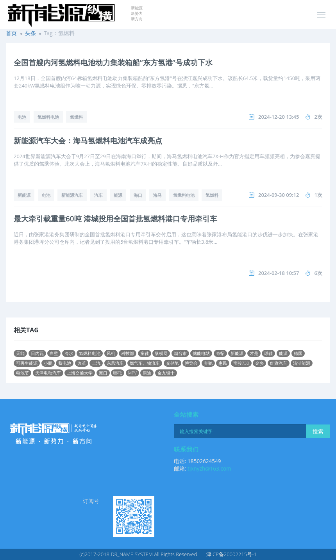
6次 (318, 272)
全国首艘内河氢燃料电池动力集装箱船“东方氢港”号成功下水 (113, 62)
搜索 (318, 431)
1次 (318, 194)
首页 (11, 33)
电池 (22, 117)
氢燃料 (76, 117)
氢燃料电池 (48, 117)
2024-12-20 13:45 (278, 116)
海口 (138, 195)
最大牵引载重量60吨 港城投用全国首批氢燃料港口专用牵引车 (115, 219)
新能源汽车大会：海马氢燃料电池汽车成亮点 (88, 141)
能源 (118, 195)
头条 (30, 33)
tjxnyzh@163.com (209, 468)
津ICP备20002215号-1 (231, 554)
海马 (157, 195)
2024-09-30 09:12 (278, 194)
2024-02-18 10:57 (278, 272)
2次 (318, 116)
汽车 (98, 195)
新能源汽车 (72, 195)
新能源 (24, 195)
